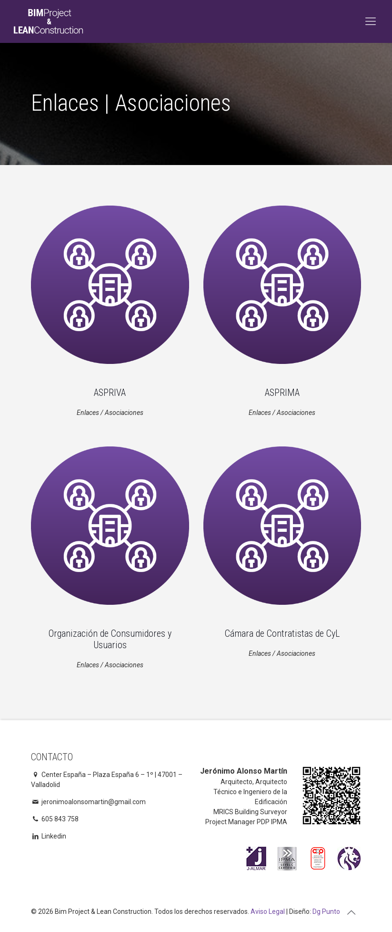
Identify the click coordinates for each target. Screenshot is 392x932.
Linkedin (49, 836)
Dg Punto (326, 911)
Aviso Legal (268, 911)
